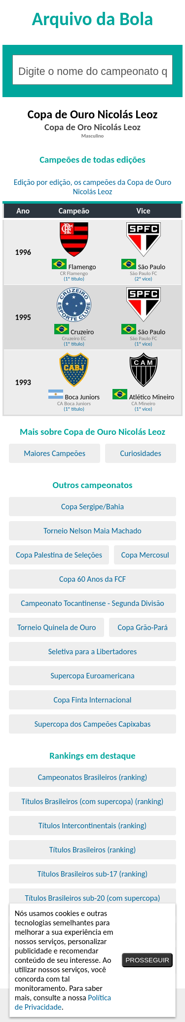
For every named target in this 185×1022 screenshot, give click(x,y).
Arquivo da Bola (92, 18)
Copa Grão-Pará (142, 627)
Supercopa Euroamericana (92, 675)
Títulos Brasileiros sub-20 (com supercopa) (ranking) (92, 902)
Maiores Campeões (54, 453)
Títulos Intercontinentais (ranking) (92, 825)
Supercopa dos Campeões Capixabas (92, 724)
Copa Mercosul (145, 555)
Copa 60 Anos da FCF (92, 579)
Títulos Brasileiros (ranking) (92, 849)
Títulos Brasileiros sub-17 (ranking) (92, 874)
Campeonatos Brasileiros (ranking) (93, 777)
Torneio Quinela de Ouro (56, 627)
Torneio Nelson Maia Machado (92, 530)
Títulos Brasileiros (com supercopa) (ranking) (93, 801)
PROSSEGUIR (147, 960)
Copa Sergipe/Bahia (92, 506)
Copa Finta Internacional (92, 700)
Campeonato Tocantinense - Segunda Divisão (92, 603)
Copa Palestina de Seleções (59, 555)
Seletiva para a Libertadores (92, 651)
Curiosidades (140, 453)
